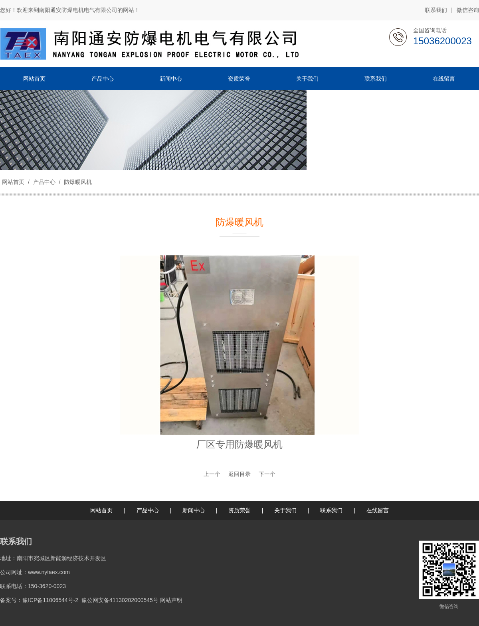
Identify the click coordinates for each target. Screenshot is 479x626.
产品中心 (44, 182)
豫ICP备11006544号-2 (50, 600)
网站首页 (13, 182)
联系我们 (436, 10)
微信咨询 (468, 10)
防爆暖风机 (77, 182)
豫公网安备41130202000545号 (119, 600)
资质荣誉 (239, 510)
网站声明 (171, 600)
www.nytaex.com (49, 572)
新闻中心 (193, 510)
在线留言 (377, 510)
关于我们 (285, 510)
